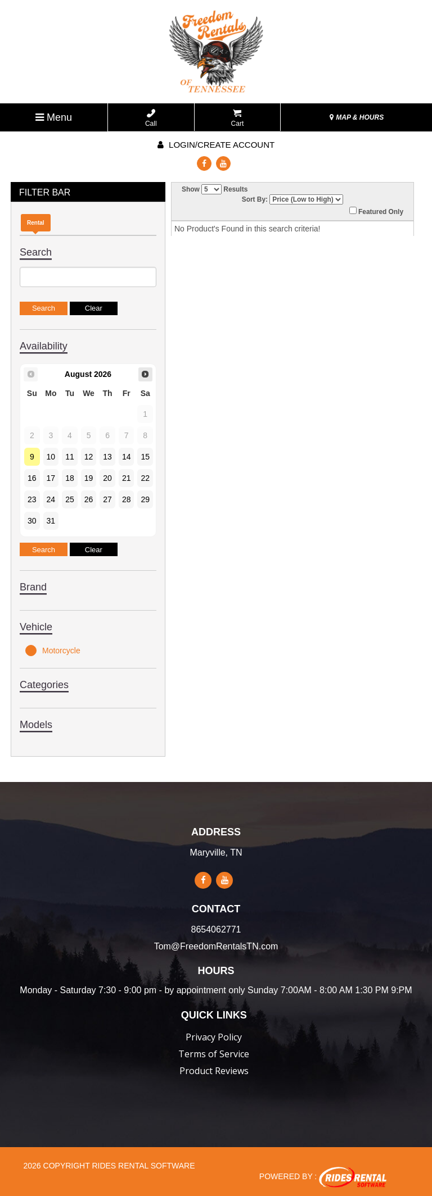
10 (51, 456)
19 (88, 478)
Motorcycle (52, 650)
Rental (35, 223)
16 (32, 478)
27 (107, 499)
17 (51, 478)
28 (126, 499)
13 (107, 456)
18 (69, 478)
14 (126, 456)
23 (32, 499)
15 (145, 456)
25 (69, 499)
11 (69, 456)
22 (145, 478)
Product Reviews (214, 1071)
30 (32, 520)
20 (107, 478)
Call (151, 118)
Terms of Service (213, 1054)
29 (145, 499)
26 (88, 499)
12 (88, 456)
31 (51, 520)
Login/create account (216, 144)
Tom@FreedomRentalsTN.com (216, 946)
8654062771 (216, 929)
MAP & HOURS (357, 117)
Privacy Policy (214, 1037)
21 (126, 478)
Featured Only (376, 211)
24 (51, 499)
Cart (237, 118)
